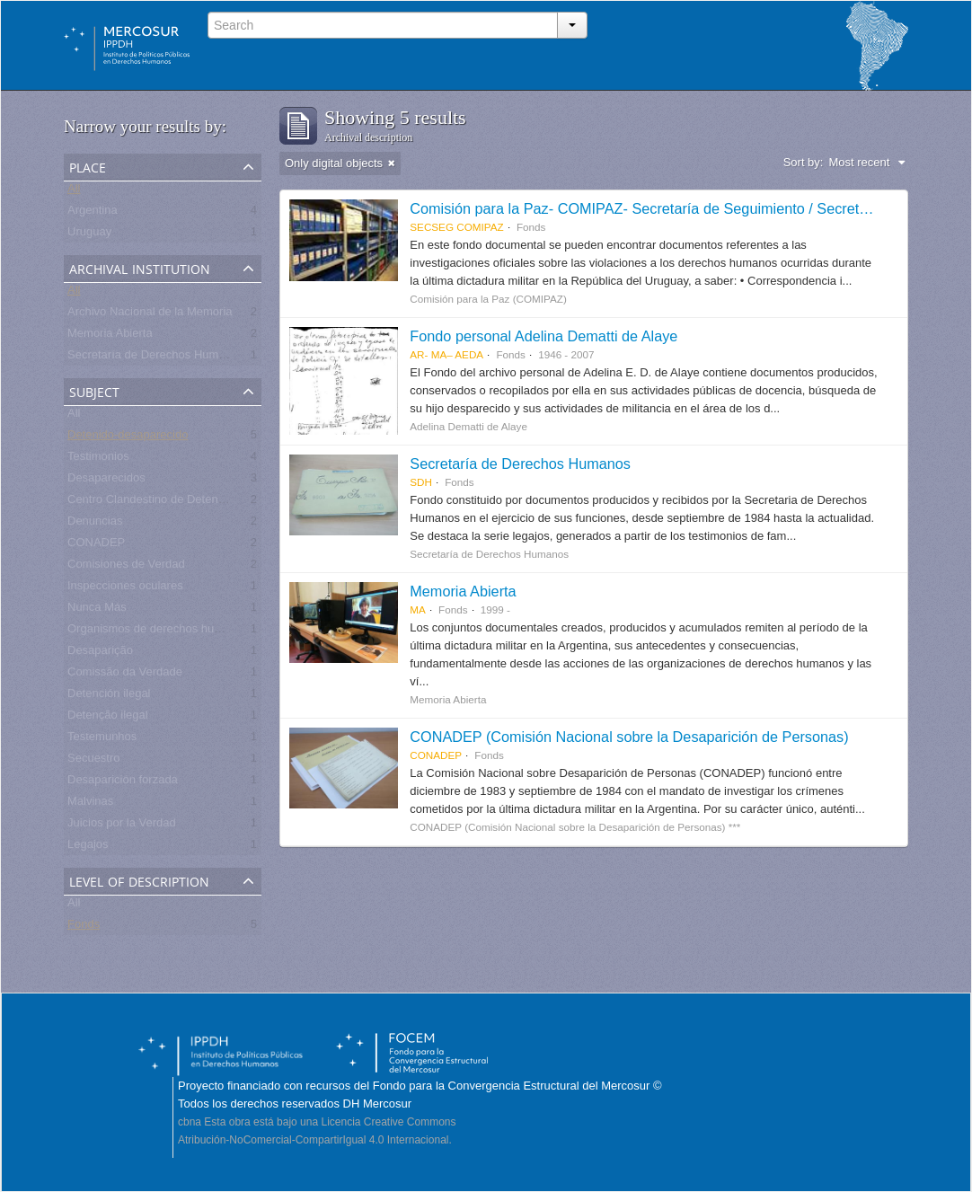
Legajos (88, 847)
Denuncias (94, 524)
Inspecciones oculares (125, 589)
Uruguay (89, 235)
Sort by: (803, 162)
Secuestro (93, 761)
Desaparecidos (106, 481)
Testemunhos (102, 739)
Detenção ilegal (107, 718)
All (73, 192)
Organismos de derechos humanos (158, 632)
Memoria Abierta (110, 336)
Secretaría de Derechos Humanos (520, 463)
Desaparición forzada (122, 783)
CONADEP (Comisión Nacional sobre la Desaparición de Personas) (629, 736)
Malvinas (90, 804)
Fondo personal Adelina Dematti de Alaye (543, 336)
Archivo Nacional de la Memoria (150, 315)
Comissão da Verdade (124, 675)
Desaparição (100, 653)
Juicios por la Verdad (121, 826)
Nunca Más (97, 610)
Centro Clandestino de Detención (153, 502)
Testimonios (98, 459)
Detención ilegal (109, 696)
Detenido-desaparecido (127, 438)
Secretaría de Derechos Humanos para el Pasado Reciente (221, 358)
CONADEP (96, 545)
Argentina (92, 213)
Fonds (83, 927)
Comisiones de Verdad (126, 567)
